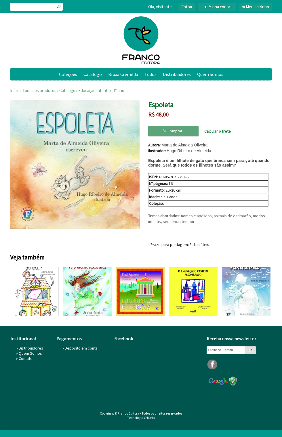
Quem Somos (210, 74)
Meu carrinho (257, 6)
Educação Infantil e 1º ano (101, 90)
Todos (150, 74)
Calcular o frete (217, 131)
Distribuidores (177, 74)
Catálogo (92, 74)
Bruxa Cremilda (123, 74)
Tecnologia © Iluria (141, 417)
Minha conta (219, 6)
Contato (26, 358)
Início (15, 90)
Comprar (173, 131)
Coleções (68, 74)
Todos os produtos (39, 90)
